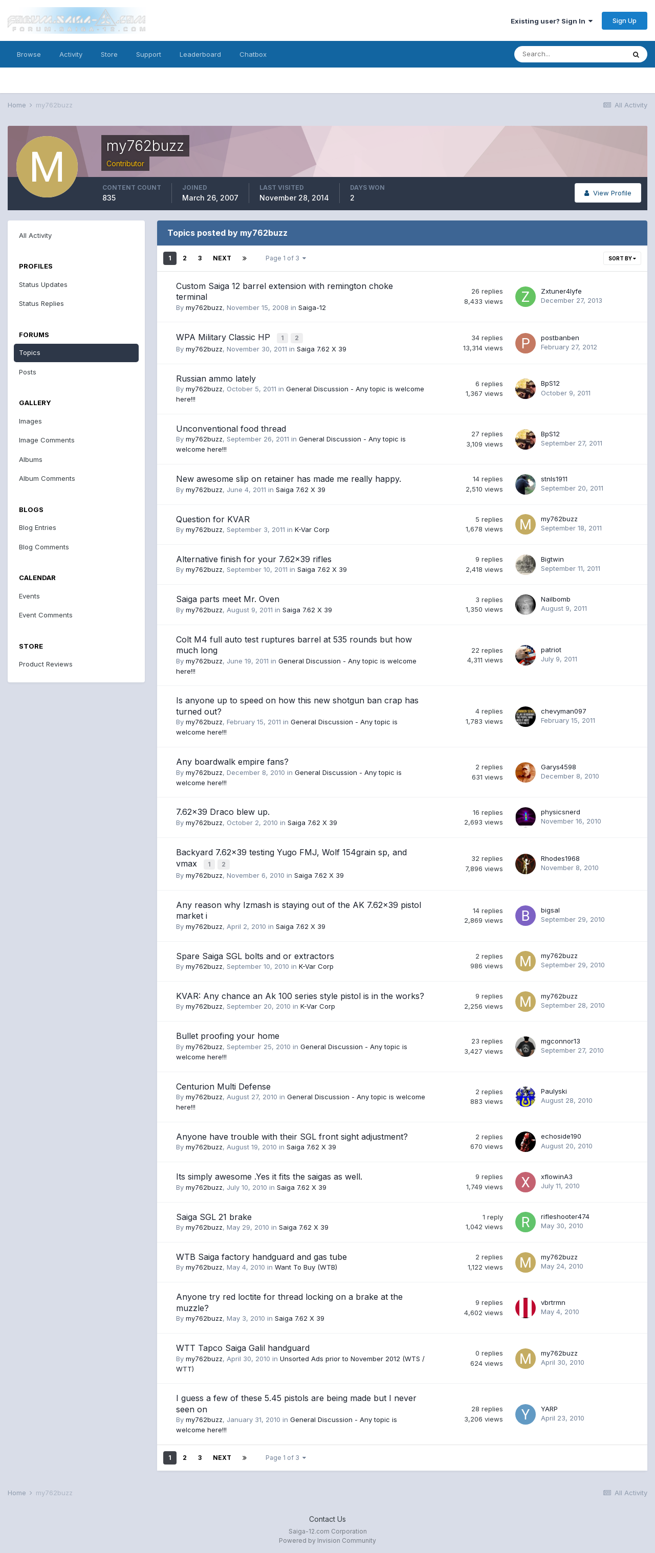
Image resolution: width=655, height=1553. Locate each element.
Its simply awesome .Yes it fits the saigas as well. (269, 1174)
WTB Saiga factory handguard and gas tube (261, 1254)
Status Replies (41, 303)
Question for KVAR (213, 518)
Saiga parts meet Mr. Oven (227, 598)
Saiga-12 (312, 307)
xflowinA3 (557, 1174)
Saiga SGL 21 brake (214, 1214)
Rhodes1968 (560, 856)
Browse (29, 54)
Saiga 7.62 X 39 (321, 347)
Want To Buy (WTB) (306, 1265)
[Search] (569, 54)
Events (29, 596)
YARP (549, 1406)
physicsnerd (560, 811)
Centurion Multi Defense (223, 1084)
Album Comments (47, 478)
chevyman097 (563, 709)
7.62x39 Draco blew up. (223, 811)
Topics (29, 352)
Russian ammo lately (216, 377)
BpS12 (550, 382)
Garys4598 (558, 765)
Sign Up (625, 20)
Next (222, 258)
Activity (70, 54)
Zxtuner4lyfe (561, 291)
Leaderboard (200, 54)
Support (148, 54)
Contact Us (327, 1516)
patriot (551, 649)
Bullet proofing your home (227, 1033)
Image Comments (47, 440)
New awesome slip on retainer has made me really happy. (288, 478)
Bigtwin (552, 557)
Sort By (622, 258)
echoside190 (561, 1134)
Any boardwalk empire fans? (232, 761)
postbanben (560, 336)
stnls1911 (554, 477)
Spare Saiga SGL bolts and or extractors (255, 953)
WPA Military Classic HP (224, 336)
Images (30, 421)
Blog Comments (44, 547)
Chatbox (253, 54)
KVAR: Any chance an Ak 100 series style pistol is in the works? (300, 993)
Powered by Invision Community (327, 1538)
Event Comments (46, 615)
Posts (27, 372)
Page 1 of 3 (286, 258)
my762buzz (204, 307)
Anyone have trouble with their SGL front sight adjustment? (292, 1134)
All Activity (35, 235)
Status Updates (43, 284)
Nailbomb (556, 598)
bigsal (550, 907)
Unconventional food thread (231, 428)
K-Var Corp (312, 528)
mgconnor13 (560, 1038)
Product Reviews (46, 664)
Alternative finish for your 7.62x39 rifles (254, 558)
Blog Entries (37, 527)
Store (109, 54)
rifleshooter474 (565, 1214)
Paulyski (554, 1088)
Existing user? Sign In (552, 21)
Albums (30, 459)
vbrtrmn (553, 1300)
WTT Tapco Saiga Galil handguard (243, 1345)
